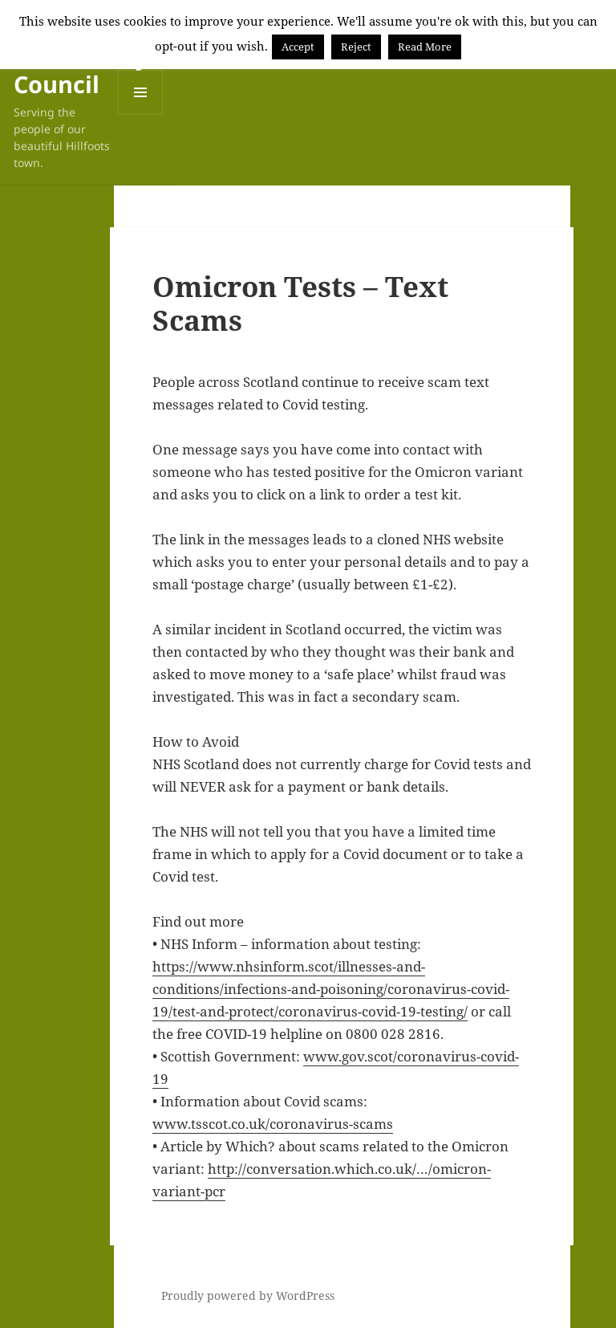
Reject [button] (356, 46)
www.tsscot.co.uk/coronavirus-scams (272, 1123)
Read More (425, 46)
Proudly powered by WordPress (247, 1295)
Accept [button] (298, 46)
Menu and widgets (141, 114)
